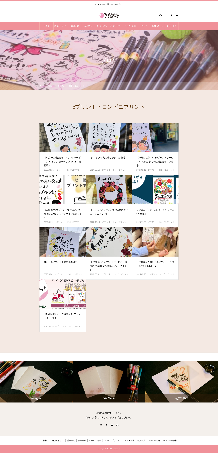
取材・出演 (171, 26)
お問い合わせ (158, 26)
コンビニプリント (116, 27)
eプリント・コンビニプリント (68, 170)
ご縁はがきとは (57, 440)
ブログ (144, 26)
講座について (60, 26)
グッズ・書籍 (130, 26)
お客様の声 (74, 26)
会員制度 (141, 440)
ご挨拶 (46, 26)
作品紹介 (88, 26)
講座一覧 (71, 440)
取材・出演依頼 (170, 440)
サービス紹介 (102, 26)
